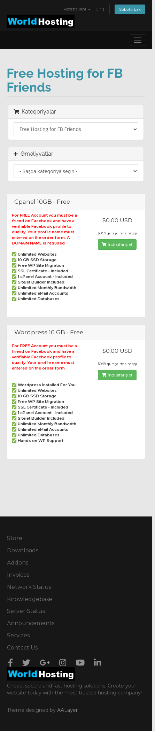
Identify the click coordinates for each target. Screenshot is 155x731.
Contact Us (22, 647)
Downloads (22, 550)
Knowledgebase (29, 599)
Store (14, 538)
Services (18, 635)
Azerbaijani (77, 9)
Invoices (18, 574)
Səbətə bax (130, 9)
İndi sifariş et (117, 244)
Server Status (26, 611)
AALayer (67, 710)
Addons (17, 562)
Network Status (29, 587)
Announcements (30, 623)
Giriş (100, 9)
